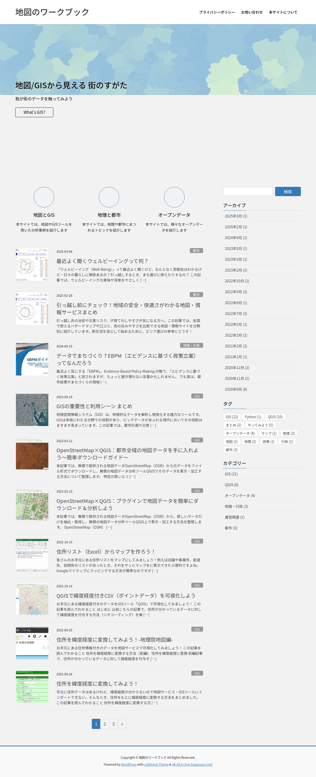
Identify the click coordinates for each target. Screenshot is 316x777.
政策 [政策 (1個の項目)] (269, 441)
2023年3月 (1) (236, 259)
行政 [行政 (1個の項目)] (287, 441)
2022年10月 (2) (237, 280)
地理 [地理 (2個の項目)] (250, 441)
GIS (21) (231, 473)
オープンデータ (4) (240, 495)
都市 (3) (231, 527)
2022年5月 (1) (236, 324)
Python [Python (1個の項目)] (253, 416)
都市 (196, 250)
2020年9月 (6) (236, 389)
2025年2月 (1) (236, 226)
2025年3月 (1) (236, 216)
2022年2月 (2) (236, 335)
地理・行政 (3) (236, 506)
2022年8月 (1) (236, 302)
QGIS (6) (232, 484)
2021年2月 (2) (236, 345)
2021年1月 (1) (236, 356)
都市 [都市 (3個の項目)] (232, 449)
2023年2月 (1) (236, 270)
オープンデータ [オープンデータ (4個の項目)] (240, 433)
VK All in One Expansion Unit (192, 764)
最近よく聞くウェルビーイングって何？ (103, 261)
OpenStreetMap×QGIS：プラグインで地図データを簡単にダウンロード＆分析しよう (128, 504)
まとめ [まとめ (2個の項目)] (233, 425)
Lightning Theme (156, 764)
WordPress (129, 764)
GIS (197, 396)
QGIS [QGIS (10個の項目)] (275, 416)
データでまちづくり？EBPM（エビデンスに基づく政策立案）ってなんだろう (128, 359)
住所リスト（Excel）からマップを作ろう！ (106, 551)
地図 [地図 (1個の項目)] (232, 441)
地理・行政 (191, 345)
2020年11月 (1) (237, 378)
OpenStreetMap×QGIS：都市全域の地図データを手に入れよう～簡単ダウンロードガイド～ (128, 453)
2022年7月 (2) (236, 313)
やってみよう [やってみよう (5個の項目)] (260, 425)
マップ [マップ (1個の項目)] (268, 433)
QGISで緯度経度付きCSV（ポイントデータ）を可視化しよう (126, 595)
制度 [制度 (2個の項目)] (289, 433)
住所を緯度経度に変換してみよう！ (98, 683)
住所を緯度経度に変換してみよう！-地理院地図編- (115, 639)
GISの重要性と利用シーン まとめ (94, 406)
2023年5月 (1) (236, 248)
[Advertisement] (158, 134)
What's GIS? (35, 112)
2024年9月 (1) (236, 237)
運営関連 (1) (235, 517)
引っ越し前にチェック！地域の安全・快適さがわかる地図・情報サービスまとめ (129, 308)
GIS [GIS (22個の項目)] (232, 416)
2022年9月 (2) (236, 291)
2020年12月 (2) (237, 367)
